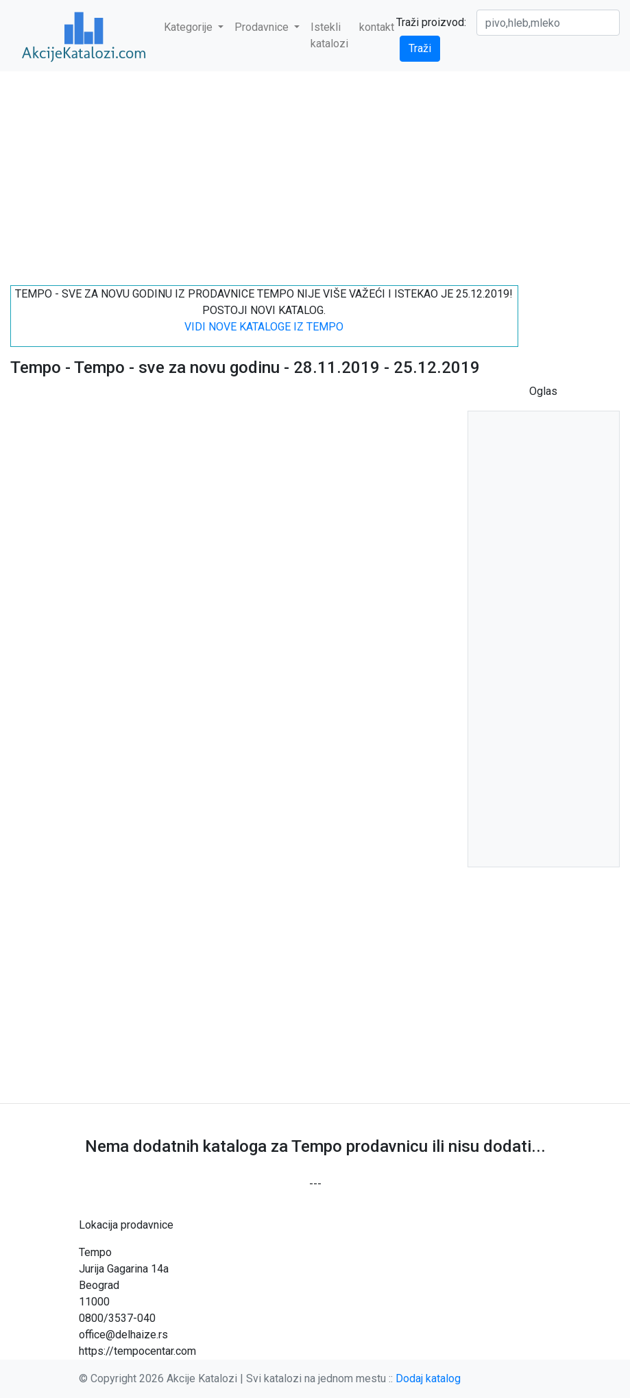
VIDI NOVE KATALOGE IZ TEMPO (263, 326)
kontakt (376, 27)
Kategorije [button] (189, 27)
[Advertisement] (315, 173)
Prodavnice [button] (262, 27)
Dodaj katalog (428, 1378)
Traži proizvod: (431, 22)
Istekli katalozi (329, 35)
